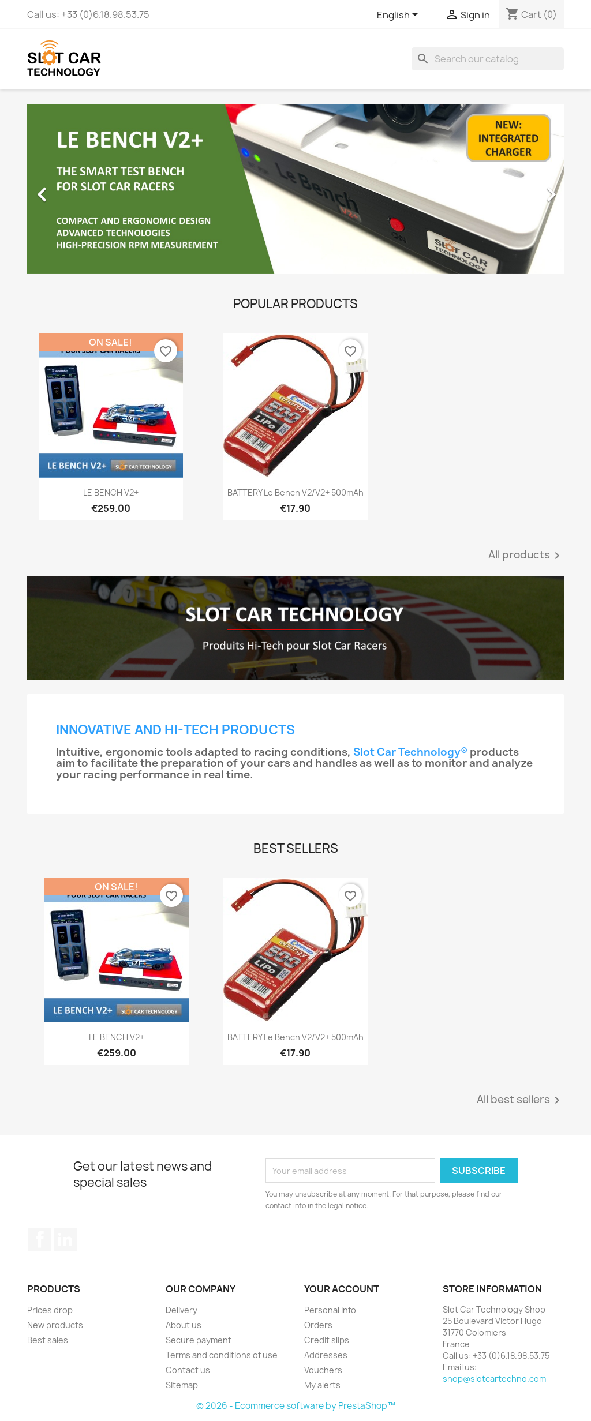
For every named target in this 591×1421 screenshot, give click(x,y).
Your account (341, 1289)
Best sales (47, 1339)
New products (55, 1324)
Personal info (330, 1309)
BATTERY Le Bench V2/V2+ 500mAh (295, 492)
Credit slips (326, 1339)
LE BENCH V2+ (111, 492)
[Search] (488, 58)
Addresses (325, 1354)
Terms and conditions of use (222, 1354)
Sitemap (182, 1384)
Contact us (188, 1369)
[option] (295, 189)
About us (183, 1324)
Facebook (39, 1239)
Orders (318, 1324)
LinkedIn (65, 1239)
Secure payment (198, 1339)
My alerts (322, 1384)
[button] (67, 189)
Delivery (181, 1309)
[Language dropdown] (399, 16)
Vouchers (323, 1369)
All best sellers (520, 1100)
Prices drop (50, 1309)
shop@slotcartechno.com (494, 1378)
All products (526, 556)
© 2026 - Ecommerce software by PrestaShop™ (295, 1406)
